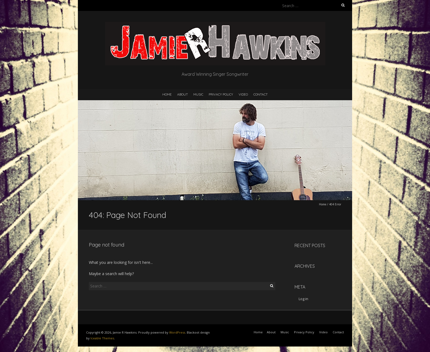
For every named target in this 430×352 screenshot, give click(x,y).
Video (243, 94)
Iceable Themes (102, 338)
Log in (303, 298)
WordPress (177, 332)
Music (198, 94)
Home (167, 94)
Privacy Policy (221, 94)
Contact (260, 94)
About (182, 94)
